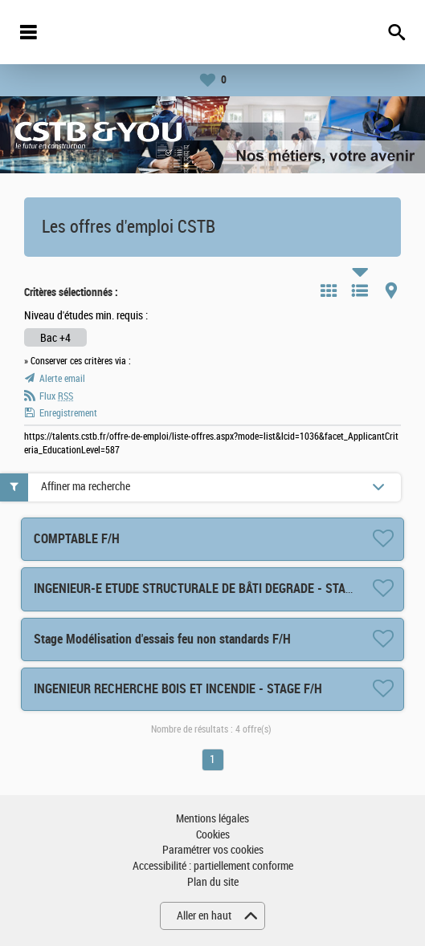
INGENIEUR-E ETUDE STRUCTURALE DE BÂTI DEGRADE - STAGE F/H (207, 588)
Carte (391, 290)
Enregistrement (68, 413)
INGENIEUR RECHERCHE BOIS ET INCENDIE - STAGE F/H (178, 688)
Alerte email (62, 378)
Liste (360, 290)
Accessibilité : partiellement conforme (213, 866)
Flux (56, 396)
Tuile (328, 290)
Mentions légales (212, 819)
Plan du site (213, 882)
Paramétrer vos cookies (213, 850)
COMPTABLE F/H (77, 538)
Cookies (213, 835)
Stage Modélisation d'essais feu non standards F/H (162, 639)
